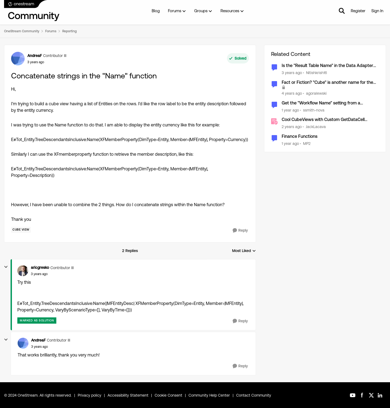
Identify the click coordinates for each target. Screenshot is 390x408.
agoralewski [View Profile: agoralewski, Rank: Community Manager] (316, 93)
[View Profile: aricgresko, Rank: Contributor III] (22, 270)
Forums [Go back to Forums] (50, 31)
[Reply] (240, 230)
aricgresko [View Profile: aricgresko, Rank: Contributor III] (40, 267)
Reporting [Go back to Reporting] (69, 31)
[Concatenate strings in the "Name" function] (39, 274)
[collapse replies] (6, 267)
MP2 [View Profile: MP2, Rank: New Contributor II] (306, 143)
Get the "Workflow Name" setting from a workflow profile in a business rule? (321, 103)
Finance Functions (299, 136)
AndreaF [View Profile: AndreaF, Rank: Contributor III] (34, 55)
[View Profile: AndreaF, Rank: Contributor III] (18, 58)
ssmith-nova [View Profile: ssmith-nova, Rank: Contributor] (313, 110)
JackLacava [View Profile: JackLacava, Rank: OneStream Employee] (316, 127)
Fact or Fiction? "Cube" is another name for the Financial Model (327, 82)
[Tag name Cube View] (21, 230)
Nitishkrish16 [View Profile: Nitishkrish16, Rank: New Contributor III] (316, 73)
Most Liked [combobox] (244, 251)
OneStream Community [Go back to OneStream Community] (21, 31)
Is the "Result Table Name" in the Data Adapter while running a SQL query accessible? (327, 66)
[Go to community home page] (32, 11)
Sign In (377, 10)
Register (358, 10)
